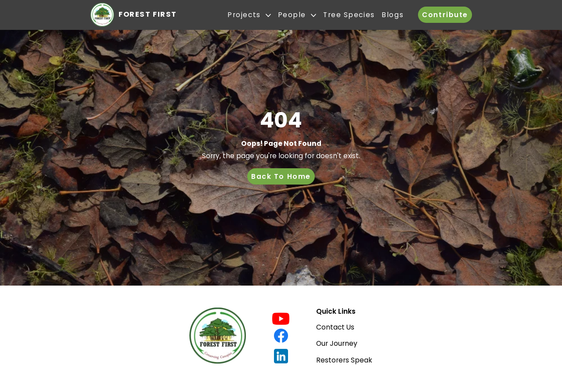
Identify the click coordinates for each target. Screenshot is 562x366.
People (297, 15)
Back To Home (281, 176)
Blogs (392, 15)
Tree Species (349, 15)
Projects (249, 15)
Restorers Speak (344, 360)
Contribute (445, 14)
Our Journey (336, 343)
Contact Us (335, 327)
